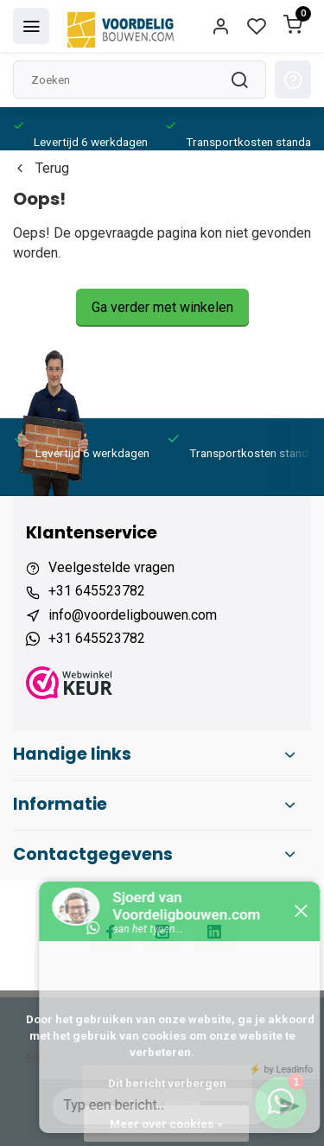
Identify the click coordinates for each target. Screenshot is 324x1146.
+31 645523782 (96, 591)
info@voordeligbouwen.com (132, 615)
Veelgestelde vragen (111, 567)
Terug (41, 168)
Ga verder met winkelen (162, 307)
